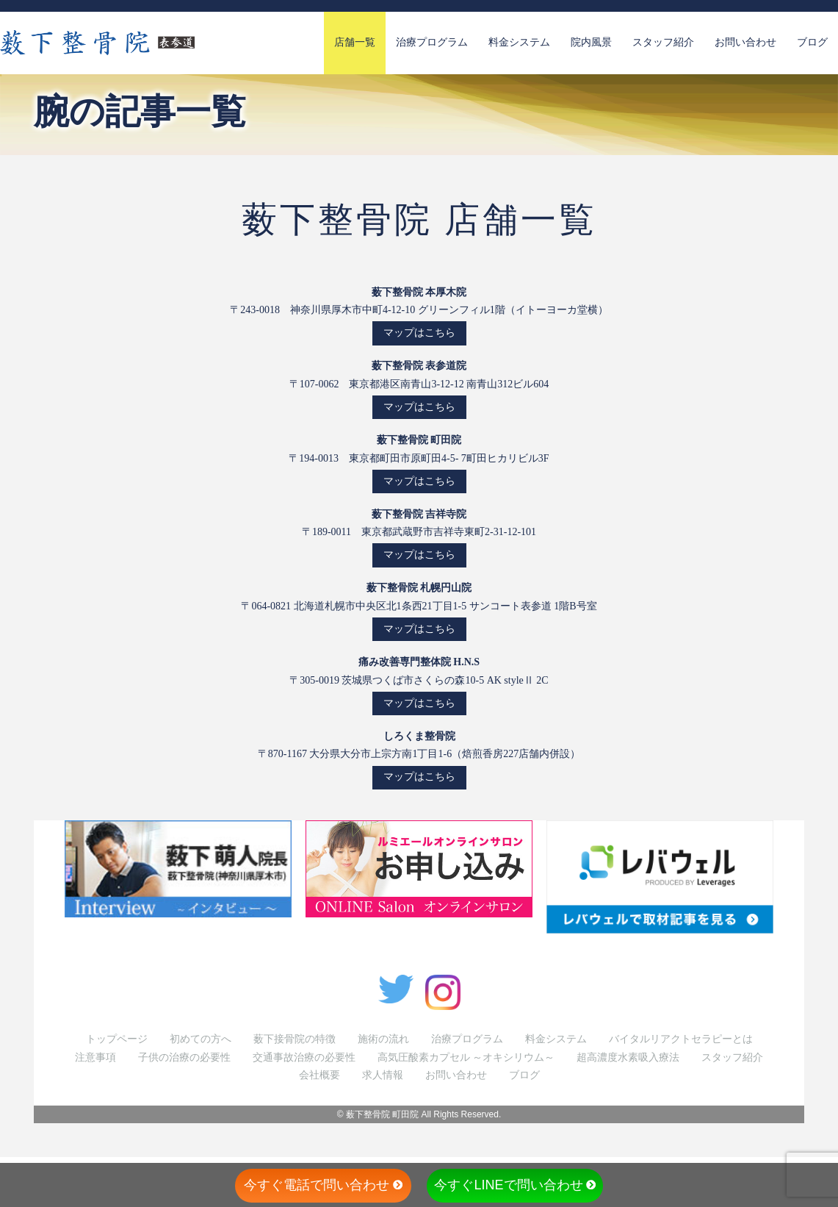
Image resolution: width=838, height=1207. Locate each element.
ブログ (812, 42)
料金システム (519, 42)
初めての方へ (200, 1039)
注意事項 (95, 1057)
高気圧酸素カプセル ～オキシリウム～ (466, 1057)
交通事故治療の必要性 (304, 1057)
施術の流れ (383, 1039)
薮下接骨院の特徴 (294, 1039)
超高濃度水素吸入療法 (628, 1057)
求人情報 (382, 1075)
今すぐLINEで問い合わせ (515, 1185)
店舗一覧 (354, 42)
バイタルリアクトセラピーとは (681, 1039)
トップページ (117, 1039)
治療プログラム (432, 42)
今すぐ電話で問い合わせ (323, 1185)
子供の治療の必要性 (184, 1057)
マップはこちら (419, 332)
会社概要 (319, 1075)
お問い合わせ (745, 42)
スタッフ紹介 (663, 42)
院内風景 (591, 42)
